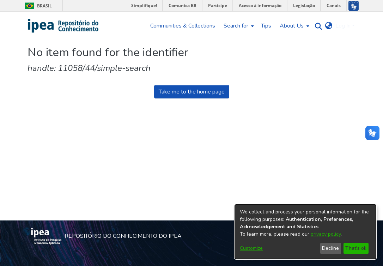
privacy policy (326, 234)
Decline (330, 248)
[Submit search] (317, 26)
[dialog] (305, 232)
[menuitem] (238, 26)
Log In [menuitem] (343, 26)
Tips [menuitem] (266, 26)
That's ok (355, 248)
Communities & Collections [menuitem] (182, 26)
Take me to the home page (192, 92)
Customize (251, 248)
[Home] (63, 26)
